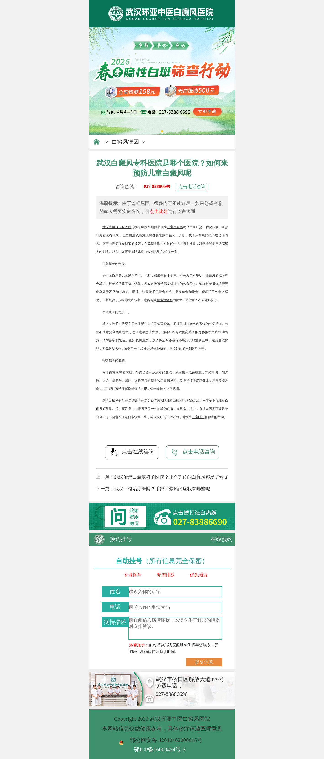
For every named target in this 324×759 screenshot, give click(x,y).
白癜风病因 (125, 142)
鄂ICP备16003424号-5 (159, 749)
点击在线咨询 (132, 452)
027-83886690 (157, 186)
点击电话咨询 (192, 186)
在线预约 (221, 539)
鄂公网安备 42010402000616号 (166, 740)
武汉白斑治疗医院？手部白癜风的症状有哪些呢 (162, 488)
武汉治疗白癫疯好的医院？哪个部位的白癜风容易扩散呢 (171, 477)
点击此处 (159, 211)
